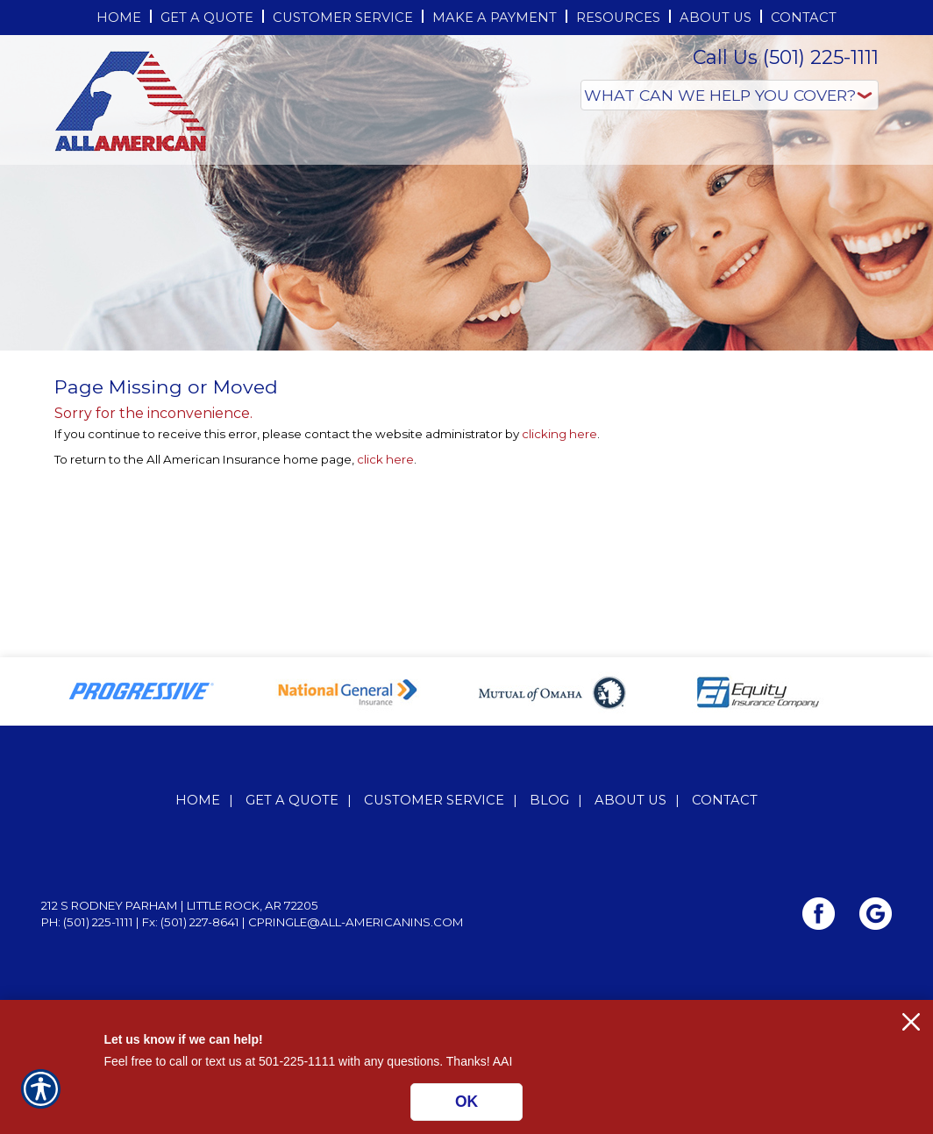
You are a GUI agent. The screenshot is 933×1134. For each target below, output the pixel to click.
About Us (630, 800)
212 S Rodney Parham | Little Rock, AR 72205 (179, 905)
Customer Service (434, 800)
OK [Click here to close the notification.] (466, 1101)
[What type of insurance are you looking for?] (729, 95)
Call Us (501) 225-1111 (786, 57)
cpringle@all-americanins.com (356, 922)
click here (385, 459)
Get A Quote (292, 800)
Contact (725, 800)
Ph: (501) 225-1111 (87, 922)
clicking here (559, 434)
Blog (549, 800)
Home (197, 800)
